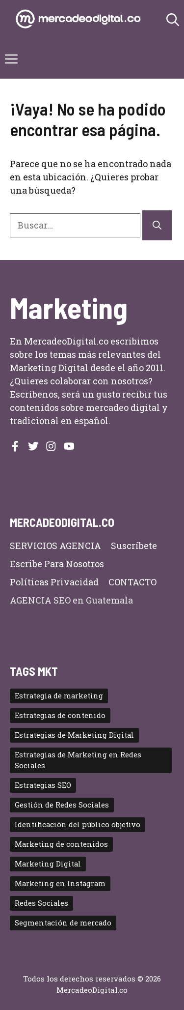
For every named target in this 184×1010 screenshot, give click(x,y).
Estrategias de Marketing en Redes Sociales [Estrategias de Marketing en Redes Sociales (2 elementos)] (78, 760)
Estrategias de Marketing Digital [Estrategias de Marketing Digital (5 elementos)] (74, 735)
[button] (172, 19)
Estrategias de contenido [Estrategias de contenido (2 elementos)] (60, 715)
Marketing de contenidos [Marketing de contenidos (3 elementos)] (61, 844)
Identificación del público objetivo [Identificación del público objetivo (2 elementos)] (77, 824)
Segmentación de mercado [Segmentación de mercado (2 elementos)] (63, 922)
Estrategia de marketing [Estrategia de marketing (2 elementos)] (59, 695)
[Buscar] (157, 225)
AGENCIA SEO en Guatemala (71, 600)
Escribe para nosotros (57, 564)
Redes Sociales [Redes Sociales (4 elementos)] (41, 903)
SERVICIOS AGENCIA (55, 545)
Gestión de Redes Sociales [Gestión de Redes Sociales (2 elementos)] (62, 804)
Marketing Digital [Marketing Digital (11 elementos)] (48, 863)
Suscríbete (134, 545)
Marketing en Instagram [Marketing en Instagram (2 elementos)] (60, 883)
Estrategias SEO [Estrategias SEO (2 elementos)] (43, 785)
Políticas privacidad (54, 582)
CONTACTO (132, 582)
